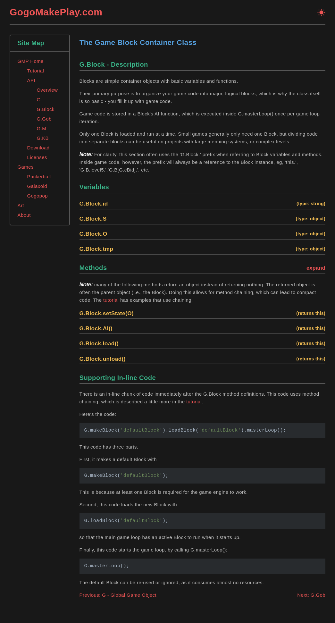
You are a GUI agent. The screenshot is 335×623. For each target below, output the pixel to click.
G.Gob (44, 119)
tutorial (111, 300)
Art (21, 205)
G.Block (45, 109)
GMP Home (31, 61)
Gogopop (37, 195)
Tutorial (35, 70)
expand (315, 268)
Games (26, 167)
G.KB (43, 138)
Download (38, 147)
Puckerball (39, 176)
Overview (47, 90)
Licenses (37, 157)
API (31, 80)
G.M (41, 128)
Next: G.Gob (311, 595)
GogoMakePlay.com (56, 12)
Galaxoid (37, 186)
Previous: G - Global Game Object (118, 595)
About (24, 215)
